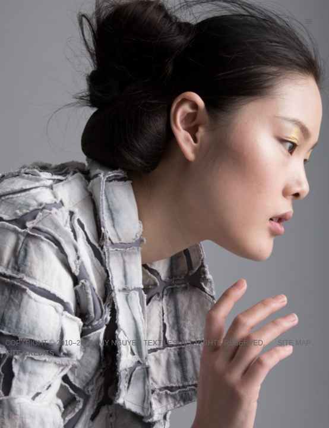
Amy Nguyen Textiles (135, 343)
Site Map (294, 343)
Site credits (30, 353)
